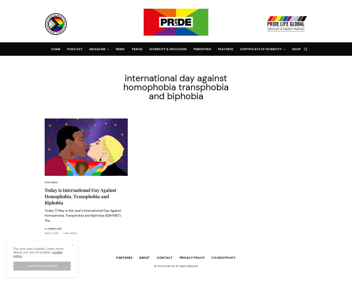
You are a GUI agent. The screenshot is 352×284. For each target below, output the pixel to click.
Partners (124, 258)
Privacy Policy (192, 258)
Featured (51, 182)
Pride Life (55, 228)
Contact (165, 258)
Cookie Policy (223, 258)
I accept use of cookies (42, 266)
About (144, 258)
